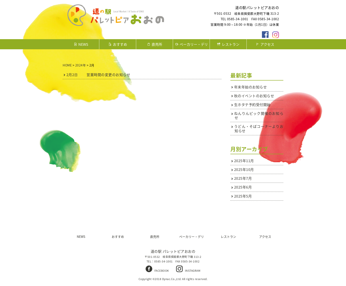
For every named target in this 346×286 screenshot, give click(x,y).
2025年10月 (244, 169)
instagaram (275, 34)
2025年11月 (244, 160)
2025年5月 (243, 196)
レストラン (230, 44)
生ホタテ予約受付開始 (252, 104)
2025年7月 (243, 178)
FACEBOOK (161, 271)
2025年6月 (243, 187)
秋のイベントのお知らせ (254, 95)
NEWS (83, 44)
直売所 (157, 44)
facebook (265, 34)
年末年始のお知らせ (250, 87)
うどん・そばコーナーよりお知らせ (259, 128)
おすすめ (120, 44)
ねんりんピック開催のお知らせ (259, 115)
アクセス (267, 44)
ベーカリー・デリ (194, 44)
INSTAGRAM (193, 271)
